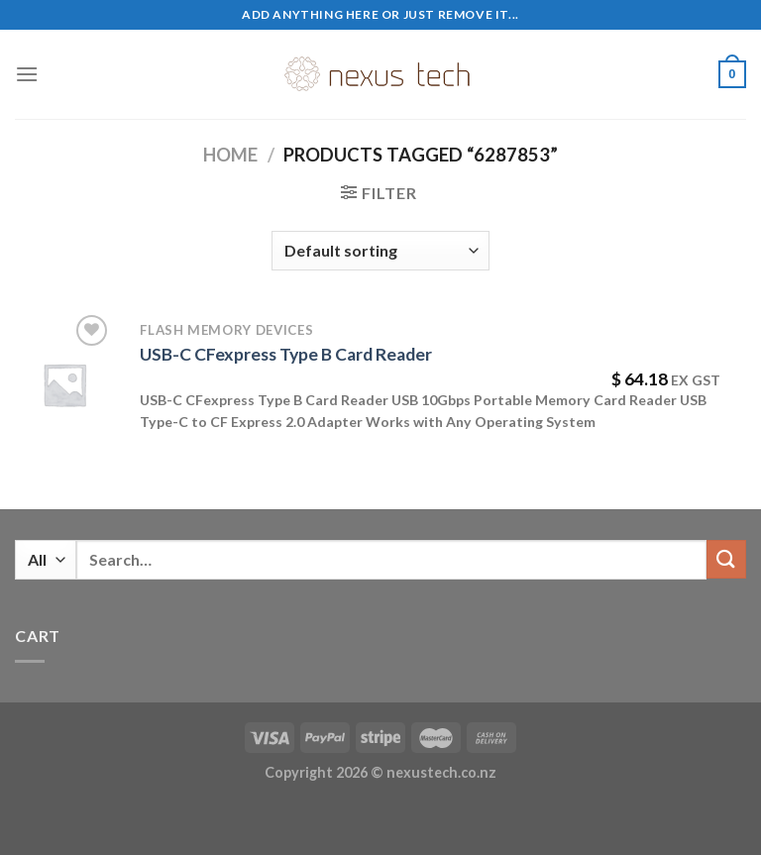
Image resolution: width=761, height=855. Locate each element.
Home (230, 154)
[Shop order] (380, 250)
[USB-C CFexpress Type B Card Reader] (64, 384)
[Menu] (27, 74)
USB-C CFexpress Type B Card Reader (286, 354)
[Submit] (726, 559)
